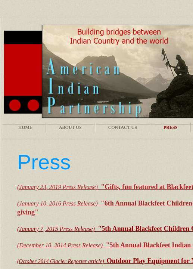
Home (25, 127)
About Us (70, 127)
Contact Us (122, 127)
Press (170, 127)
